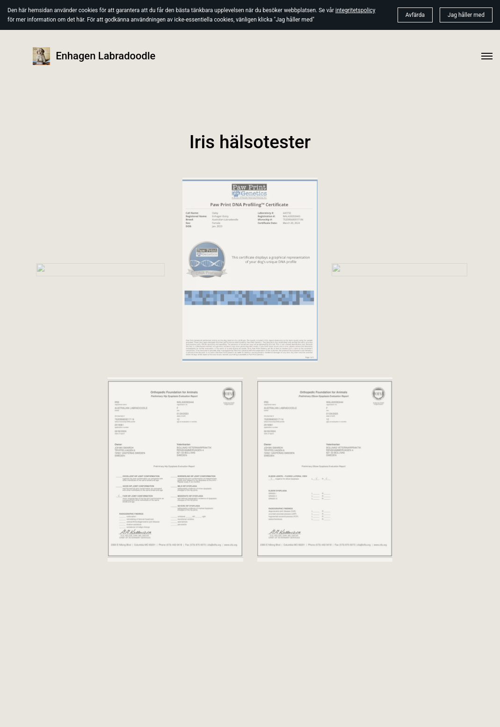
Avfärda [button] (415, 15)
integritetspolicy (355, 10)
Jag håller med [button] (466, 15)
